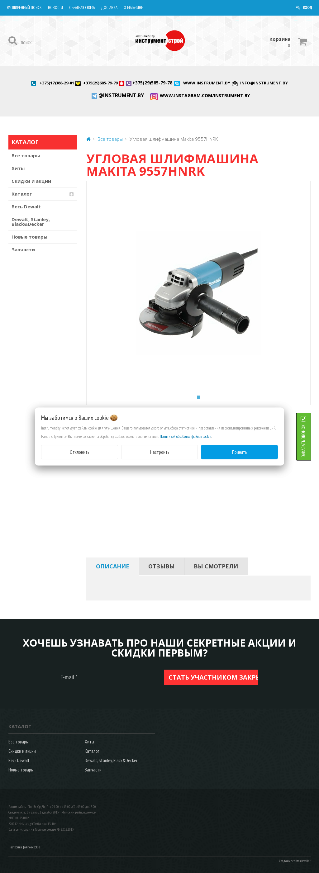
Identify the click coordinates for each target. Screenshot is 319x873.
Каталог (22, 194)
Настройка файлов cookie (24, 847)
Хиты (18, 168)
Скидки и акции (31, 181)
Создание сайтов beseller (295, 861)
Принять (239, 452)
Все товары (26, 155)
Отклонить (79, 452)
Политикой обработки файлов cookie (185, 436)
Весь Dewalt (26, 206)
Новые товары (29, 237)
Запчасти (23, 249)
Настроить (159, 452)
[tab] (112, 566)
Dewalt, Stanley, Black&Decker (31, 221)
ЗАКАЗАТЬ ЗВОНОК (311, 440)
